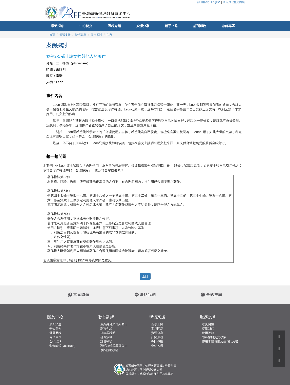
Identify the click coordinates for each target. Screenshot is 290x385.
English (215, 2)
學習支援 (65, 34)
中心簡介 (85, 26)
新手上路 (171, 26)
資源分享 (142, 26)
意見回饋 (239, 2)
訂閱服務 (199, 26)
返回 (145, 276)
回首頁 (227, 2)
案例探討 (96, 34)
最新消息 (57, 26)
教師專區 (228, 26)
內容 (109, 34)
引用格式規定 (165, 373)
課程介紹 (114, 26)
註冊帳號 (203, 2)
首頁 (52, 34)
